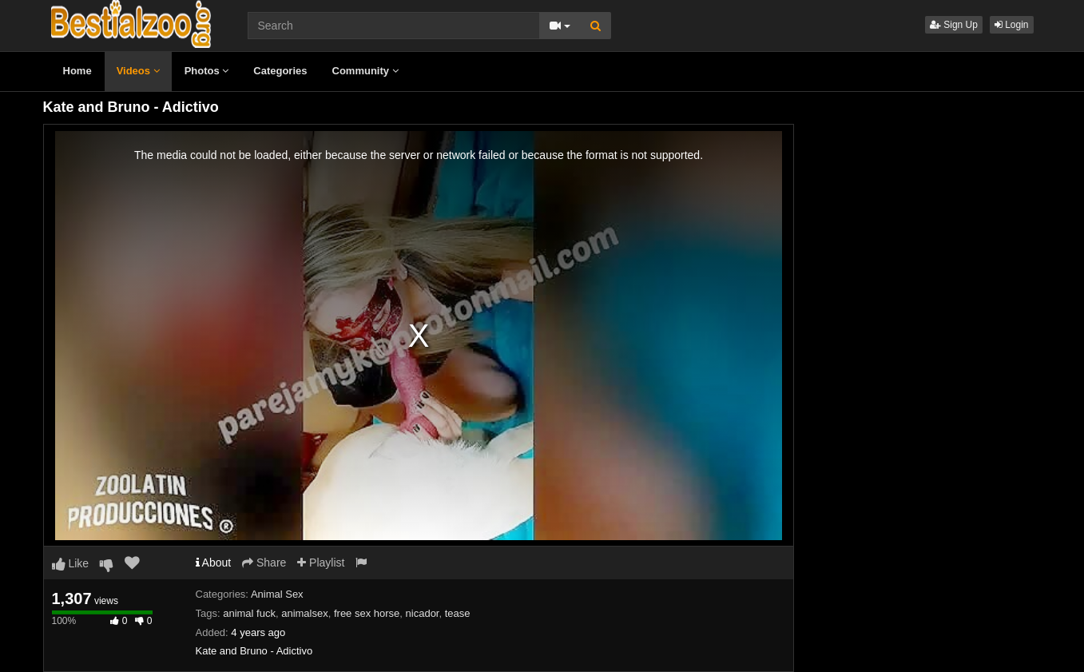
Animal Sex (277, 594)
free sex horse (366, 613)
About (214, 562)
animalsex (304, 613)
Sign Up (954, 24)
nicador (422, 613)
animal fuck (249, 613)
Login (1012, 24)
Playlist (320, 562)
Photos (207, 71)
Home (77, 71)
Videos (138, 71)
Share (264, 562)
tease (458, 613)
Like (70, 563)
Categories (280, 71)
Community (365, 71)
